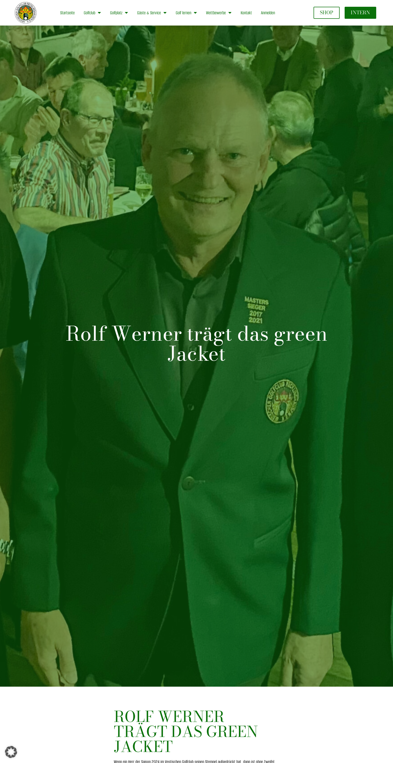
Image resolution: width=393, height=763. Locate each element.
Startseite (67, 13)
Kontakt (246, 13)
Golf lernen (186, 12)
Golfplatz (119, 12)
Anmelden (268, 13)
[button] (11, 752)
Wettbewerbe (219, 12)
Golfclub (92, 12)
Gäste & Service (152, 12)
